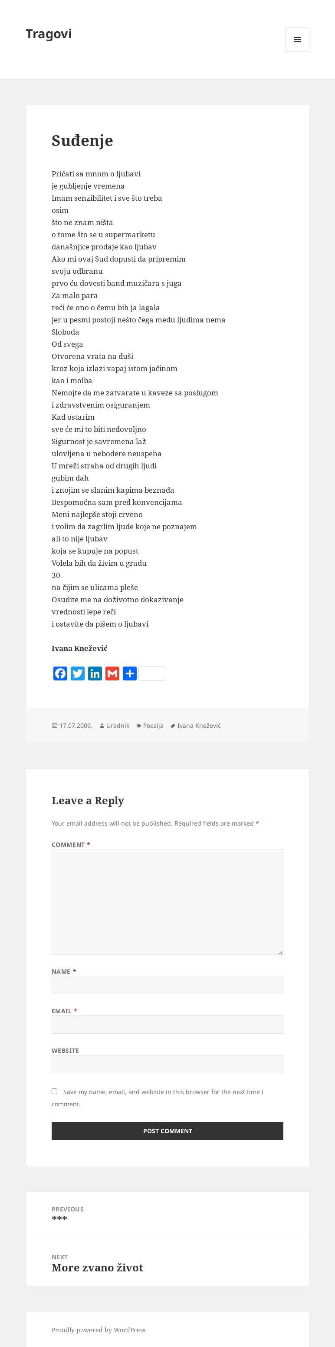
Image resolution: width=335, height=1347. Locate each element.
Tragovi (49, 33)
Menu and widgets (297, 51)
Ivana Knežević (199, 725)
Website (65, 1050)
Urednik (117, 725)
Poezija (153, 725)
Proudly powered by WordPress (98, 1330)
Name (64, 971)
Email (65, 1011)
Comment (71, 844)
